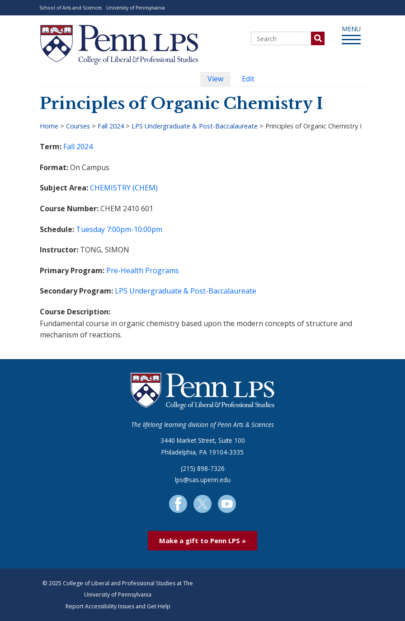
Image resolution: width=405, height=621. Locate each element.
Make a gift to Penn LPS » (202, 540)
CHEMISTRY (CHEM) (124, 188)
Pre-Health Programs (142, 270)
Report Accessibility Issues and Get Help (118, 606)
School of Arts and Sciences (70, 8)
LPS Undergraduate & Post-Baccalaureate (195, 126)
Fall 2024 (111, 126)
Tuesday (90, 229)
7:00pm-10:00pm (134, 229)
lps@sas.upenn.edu (203, 479)
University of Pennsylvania (135, 8)
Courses (78, 126)
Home (49, 126)
